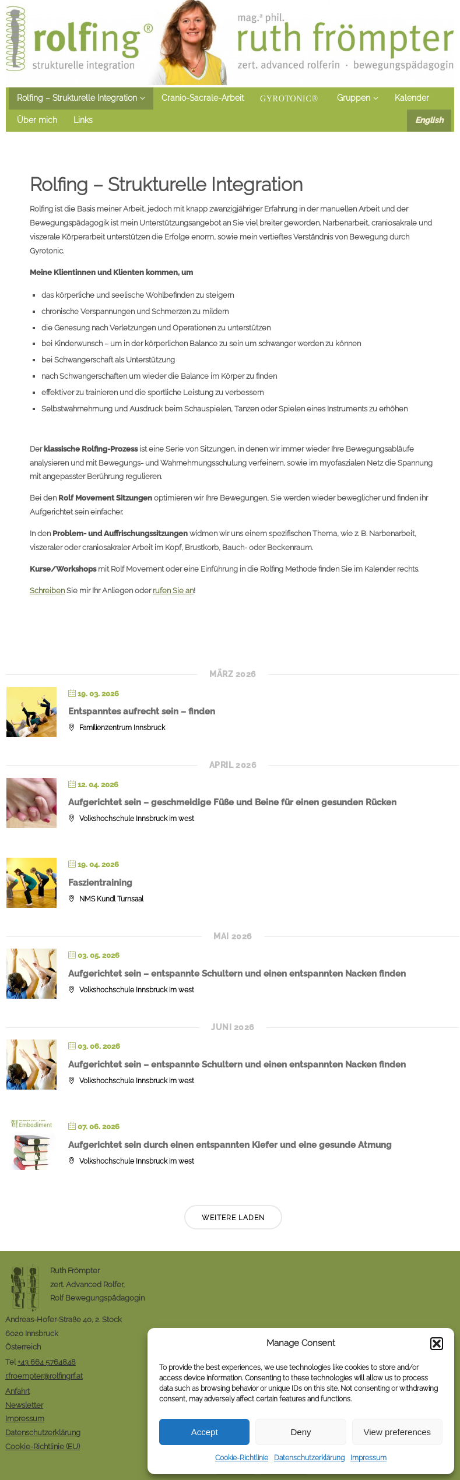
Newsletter (24, 1404)
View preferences (397, 1432)
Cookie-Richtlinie (241, 1458)
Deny (300, 1432)
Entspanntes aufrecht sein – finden (141, 711)
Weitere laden (233, 1218)
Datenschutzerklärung (309, 1458)
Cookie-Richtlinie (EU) (42, 1446)
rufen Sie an (173, 590)
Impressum (368, 1458)
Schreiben (47, 590)
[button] (437, 1343)
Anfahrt (17, 1391)
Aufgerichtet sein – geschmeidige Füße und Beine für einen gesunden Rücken (232, 802)
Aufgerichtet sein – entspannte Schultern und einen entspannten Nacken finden (237, 973)
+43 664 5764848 (46, 1361)
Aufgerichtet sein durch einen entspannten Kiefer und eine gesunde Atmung (230, 1145)
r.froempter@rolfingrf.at (44, 1375)
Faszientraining (100, 883)
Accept (204, 1432)
